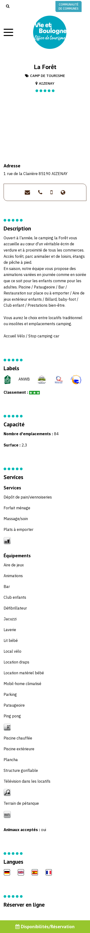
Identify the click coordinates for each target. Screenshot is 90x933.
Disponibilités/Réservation (45, 926)
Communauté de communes (68, 6)
